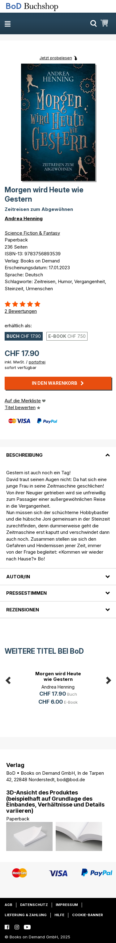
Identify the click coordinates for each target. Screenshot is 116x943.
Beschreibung (24, 455)
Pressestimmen (26, 593)
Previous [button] (8, 679)
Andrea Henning (24, 218)
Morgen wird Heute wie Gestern (58, 676)
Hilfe (59, 915)
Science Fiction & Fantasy (32, 233)
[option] (58, 689)
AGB (8, 905)
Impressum (67, 905)
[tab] (58, 451)
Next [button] (108, 679)
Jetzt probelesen (56, 57)
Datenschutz (34, 905)
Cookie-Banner (87, 915)
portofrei (37, 361)
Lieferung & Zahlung (26, 915)
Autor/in (18, 577)
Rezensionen (22, 610)
